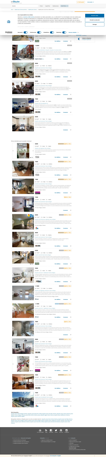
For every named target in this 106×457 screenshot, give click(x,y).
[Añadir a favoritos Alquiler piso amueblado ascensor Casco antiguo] (70, 41)
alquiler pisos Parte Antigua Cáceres (36, 420)
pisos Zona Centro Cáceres (32, 415)
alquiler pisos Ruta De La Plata (37, 421)
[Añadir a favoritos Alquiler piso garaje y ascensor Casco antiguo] (70, 299)
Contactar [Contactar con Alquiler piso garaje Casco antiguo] (65, 157)
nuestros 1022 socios (28, 4)
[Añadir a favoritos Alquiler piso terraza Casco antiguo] (70, 264)
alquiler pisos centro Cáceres (63, 413)
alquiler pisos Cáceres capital (17, 416)
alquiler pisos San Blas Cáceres (65, 419)
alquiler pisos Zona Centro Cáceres (50, 419)
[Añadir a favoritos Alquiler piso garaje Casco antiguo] (70, 157)
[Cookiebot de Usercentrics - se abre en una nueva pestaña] (9, 20)
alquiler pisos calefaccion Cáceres (53, 420)
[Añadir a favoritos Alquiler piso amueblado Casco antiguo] (70, 406)
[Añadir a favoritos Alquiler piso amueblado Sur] (70, 112)
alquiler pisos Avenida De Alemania (52, 421)
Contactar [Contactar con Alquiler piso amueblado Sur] (65, 112)
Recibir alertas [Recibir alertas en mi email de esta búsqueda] (85, 23)
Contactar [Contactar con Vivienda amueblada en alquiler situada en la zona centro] (65, 59)
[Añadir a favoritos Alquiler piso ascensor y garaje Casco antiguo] (70, 228)
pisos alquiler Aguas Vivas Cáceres (46, 415)
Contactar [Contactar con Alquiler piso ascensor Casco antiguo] (65, 76)
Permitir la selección (95, 8)
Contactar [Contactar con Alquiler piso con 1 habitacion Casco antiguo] (65, 281)
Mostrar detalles (73, 20)
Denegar (95, 12)
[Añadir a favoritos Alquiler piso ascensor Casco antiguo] (70, 77)
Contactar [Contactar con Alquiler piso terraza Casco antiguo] (65, 263)
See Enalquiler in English (55, 455)
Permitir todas (94, 3)
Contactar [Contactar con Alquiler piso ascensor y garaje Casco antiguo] (65, 228)
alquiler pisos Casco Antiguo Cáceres (19, 420)
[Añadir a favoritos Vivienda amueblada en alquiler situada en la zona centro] (70, 59)
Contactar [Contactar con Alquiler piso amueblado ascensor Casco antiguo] (65, 41)
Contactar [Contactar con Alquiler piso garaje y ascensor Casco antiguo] (65, 299)
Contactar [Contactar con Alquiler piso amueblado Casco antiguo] (65, 406)
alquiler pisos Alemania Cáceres (22, 421)
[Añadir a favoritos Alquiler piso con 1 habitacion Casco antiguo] (70, 281)
